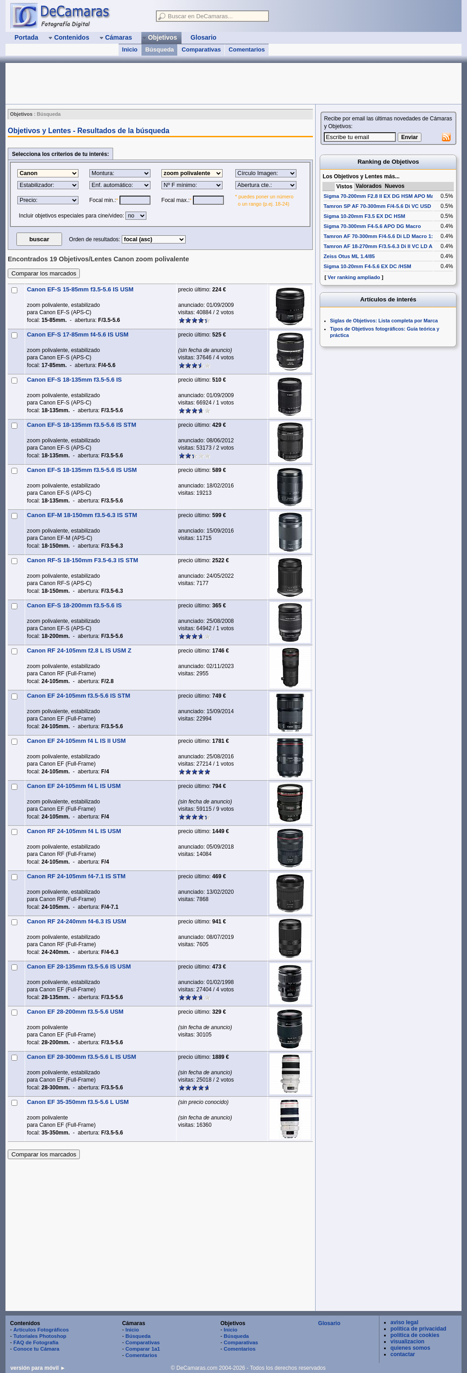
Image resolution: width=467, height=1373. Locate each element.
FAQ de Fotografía (35, 1342)
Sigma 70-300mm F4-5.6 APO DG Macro (372, 226)
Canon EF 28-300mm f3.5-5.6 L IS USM (81, 1056)
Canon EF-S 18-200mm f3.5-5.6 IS (74, 605)
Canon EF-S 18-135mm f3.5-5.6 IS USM (82, 469)
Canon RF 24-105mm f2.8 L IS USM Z (79, 650)
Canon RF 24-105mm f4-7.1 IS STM (76, 876)
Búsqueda (159, 49)
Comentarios (246, 49)
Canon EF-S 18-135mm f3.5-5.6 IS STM (81, 424)
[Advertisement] (171, 83)
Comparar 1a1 (142, 1349)
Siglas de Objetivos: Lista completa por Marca (384, 320)
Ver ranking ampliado (353, 277)
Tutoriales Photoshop (39, 1336)
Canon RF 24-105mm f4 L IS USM (74, 831)
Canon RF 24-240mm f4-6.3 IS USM (76, 921)
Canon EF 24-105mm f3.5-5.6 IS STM (78, 695)
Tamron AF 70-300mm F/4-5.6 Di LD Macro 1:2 (379, 236)
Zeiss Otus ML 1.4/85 (348, 256)
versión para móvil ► (38, 1368)
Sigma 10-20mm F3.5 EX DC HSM (364, 216)
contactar (402, 1354)
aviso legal (404, 1322)
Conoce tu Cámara (36, 1349)
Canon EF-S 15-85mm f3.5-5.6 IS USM (80, 289)
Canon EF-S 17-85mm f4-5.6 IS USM (78, 334)
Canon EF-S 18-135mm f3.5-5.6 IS (74, 379)
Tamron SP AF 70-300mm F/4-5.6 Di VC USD (377, 206)
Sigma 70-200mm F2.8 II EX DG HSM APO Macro (382, 196)
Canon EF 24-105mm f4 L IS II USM (76, 740)
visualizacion (407, 1341)
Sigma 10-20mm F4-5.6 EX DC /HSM (367, 266)
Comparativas (201, 49)
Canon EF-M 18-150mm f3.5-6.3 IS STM (82, 515)
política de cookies (414, 1335)
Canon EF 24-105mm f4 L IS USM (74, 785)
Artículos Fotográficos (41, 1329)
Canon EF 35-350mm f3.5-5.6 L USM (78, 1101)
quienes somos (410, 1348)
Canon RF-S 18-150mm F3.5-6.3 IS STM (82, 560)
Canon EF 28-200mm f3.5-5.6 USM (75, 1011)
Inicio (130, 49)
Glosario (329, 1323)
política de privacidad (418, 1329)
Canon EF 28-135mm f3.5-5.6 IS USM (79, 966)
